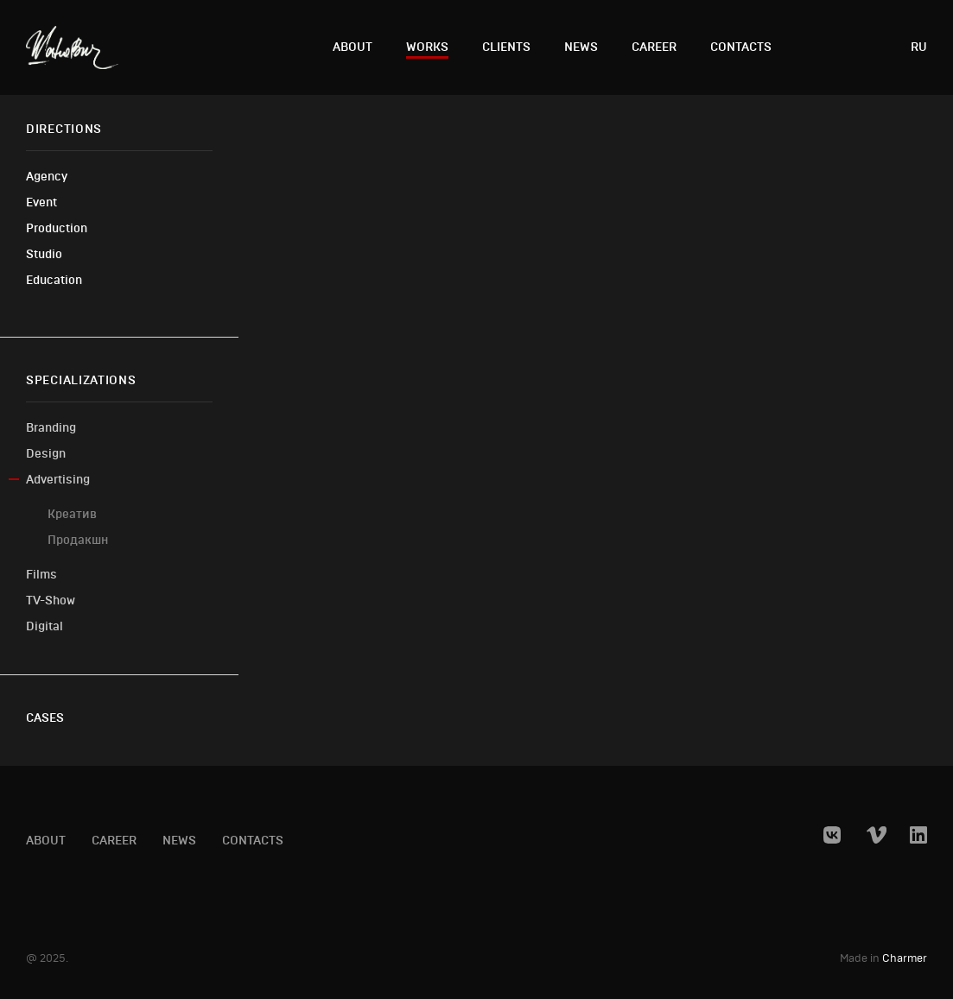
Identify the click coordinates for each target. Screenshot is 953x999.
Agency (46, 176)
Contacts (741, 47)
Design (46, 453)
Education (54, 280)
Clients (506, 47)
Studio (44, 254)
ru (919, 47)
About (352, 47)
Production (56, 228)
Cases (45, 718)
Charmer (904, 958)
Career (654, 47)
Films (41, 574)
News (581, 47)
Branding (51, 427)
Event (41, 202)
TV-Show (50, 600)
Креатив (72, 514)
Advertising (58, 479)
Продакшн (78, 540)
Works (427, 47)
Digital (44, 626)
